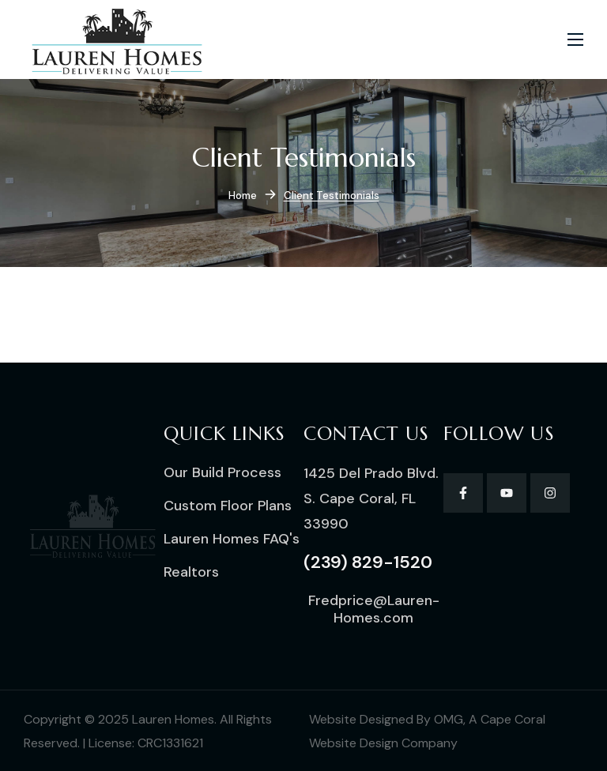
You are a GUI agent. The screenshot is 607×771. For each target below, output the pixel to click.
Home (242, 195)
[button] (222, 472)
